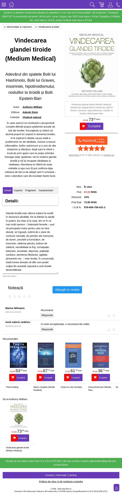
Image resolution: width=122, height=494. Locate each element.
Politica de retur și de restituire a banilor (61, 481)
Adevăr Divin (30, 112)
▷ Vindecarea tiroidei (47, 26)
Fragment (30, 190)
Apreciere (74, 155)
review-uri (108, 155)
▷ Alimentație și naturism (18, 26)
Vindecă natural (32, 117)
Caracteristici (46, 190)
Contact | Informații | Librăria (61, 475)
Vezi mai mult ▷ (10, 276)
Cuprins (18, 190)
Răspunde (47, 315)
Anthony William (32, 107)
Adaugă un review (67, 289)
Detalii (7, 190)
